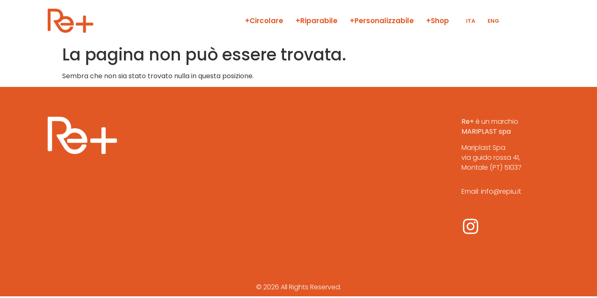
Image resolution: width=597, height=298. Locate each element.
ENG (493, 21)
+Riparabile (316, 21)
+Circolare (264, 21)
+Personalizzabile (382, 21)
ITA (470, 21)
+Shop (437, 21)
